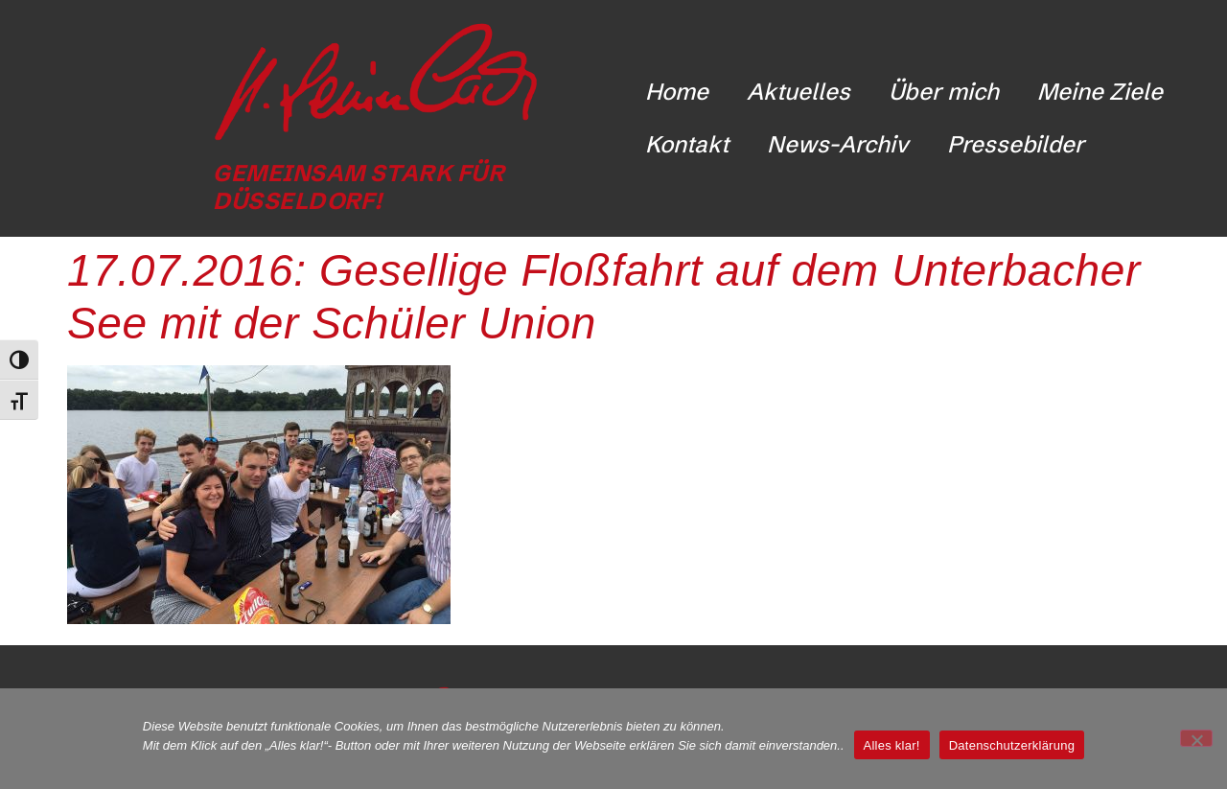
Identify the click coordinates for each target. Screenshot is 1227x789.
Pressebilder (1015, 144)
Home (676, 91)
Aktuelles (798, 91)
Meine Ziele (1100, 91)
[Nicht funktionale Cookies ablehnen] (1196, 738)
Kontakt (687, 144)
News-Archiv (838, 144)
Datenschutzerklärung (1012, 745)
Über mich (944, 91)
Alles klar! (892, 745)
